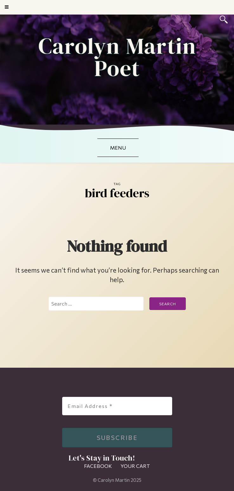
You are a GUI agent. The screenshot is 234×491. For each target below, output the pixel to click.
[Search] (224, 19)
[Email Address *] (117, 406)
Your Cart (135, 466)
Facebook (98, 466)
